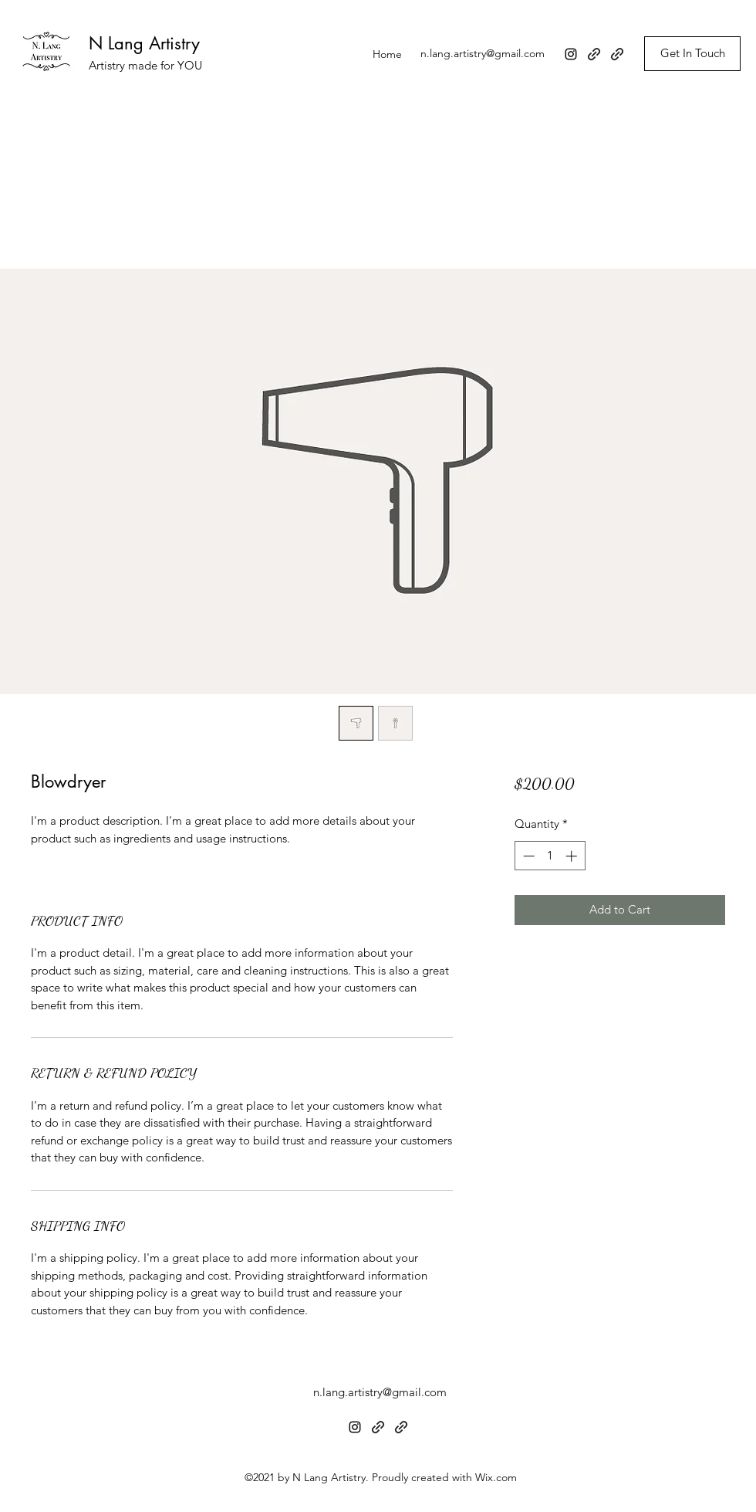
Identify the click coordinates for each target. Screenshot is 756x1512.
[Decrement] (527, 856)
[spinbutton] (549, 856)
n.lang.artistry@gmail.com (482, 53)
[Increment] (572, 856)
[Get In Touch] (692, 53)
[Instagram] (571, 54)
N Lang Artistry (144, 43)
